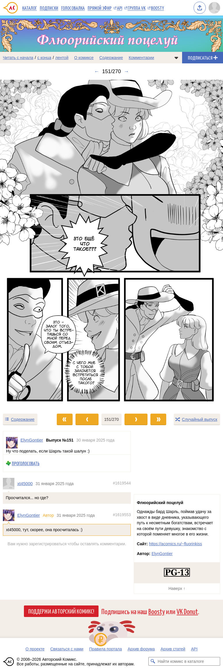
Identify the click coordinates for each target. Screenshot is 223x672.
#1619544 (122, 483)
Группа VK (136, 8)
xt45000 (25, 483)
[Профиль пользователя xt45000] (10, 483)
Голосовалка (73, 8)
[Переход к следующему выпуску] (111, 244)
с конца (44, 57)
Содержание (111, 57)
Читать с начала (18, 57)
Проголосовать (25, 463)
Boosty (157, 8)
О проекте (34, 649)
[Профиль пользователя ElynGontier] (12, 442)
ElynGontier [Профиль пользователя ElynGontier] (31, 440)
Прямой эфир (100, 8)
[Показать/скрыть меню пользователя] (214, 8)
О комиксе (83, 57)
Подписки (49, 8)
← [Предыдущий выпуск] (96, 71)
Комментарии (141, 57)
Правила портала (105, 649)
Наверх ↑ (177, 588)
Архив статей (172, 649)
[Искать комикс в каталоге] (153, 661)
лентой (62, 57)
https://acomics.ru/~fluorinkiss (175, 544)
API (119, 8)
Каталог (29, 8)
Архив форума (141, 649)
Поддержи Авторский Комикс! (61, 611)
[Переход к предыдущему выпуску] (28, 244)
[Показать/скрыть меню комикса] (176, 57)
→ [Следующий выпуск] (126, 71)
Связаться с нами (66, 649)
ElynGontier (28, 515)
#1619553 (122, 514)
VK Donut (187, 611)
